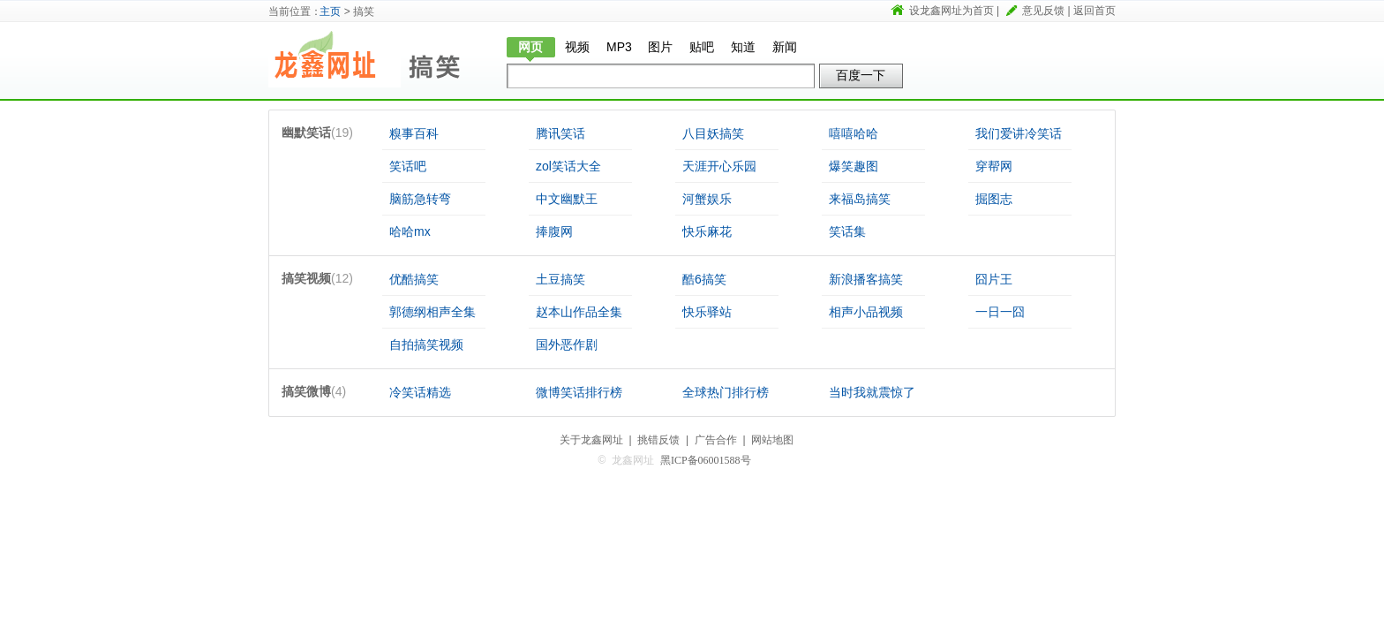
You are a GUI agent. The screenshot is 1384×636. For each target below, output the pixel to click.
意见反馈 (1043, 10)
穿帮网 (993, 166)
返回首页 (1094, 10)
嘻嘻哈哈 (853, 133)
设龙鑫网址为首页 (951, 10)
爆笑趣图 (853, 166)
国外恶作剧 (567, 344)
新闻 (784, 47)
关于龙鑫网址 (591, 440)
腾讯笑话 (560, 133)
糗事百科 (414, 133)
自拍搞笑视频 (426, 344)
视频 (577, 47)
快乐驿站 (707, 312)
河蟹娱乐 (707, 199)
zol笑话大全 (568, 166)
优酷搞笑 (414, 279)
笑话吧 (407, 166)
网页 (530, 47)
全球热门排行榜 (725, 392)
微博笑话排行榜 (579, 392)
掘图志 (993, 199)
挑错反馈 (658, 440)
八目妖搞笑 (713, 133)
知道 (743, 47)
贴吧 (701, 47)
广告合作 (716, 440)
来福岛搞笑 (860, 199)
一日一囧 (1000, 312)
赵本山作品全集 (579, 312)
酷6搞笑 (704, 279)
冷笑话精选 (420, 392)
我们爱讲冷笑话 (1018, 133)
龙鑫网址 (334, 59)
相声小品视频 (866, 312)
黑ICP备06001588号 (705, 460)
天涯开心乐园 (719, 166)
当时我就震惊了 (872, 392)
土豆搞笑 (560, 279)
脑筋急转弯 (420, 199)
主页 (330, 11)
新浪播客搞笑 (866, 279)
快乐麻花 (707, 231)
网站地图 (772, 440)
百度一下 (860, 75)
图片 (660, 47)
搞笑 (445, 59)
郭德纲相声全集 (432, 312)
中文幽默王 (567, 199)
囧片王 (993, 279)
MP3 (619, 47)
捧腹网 (554, 231)
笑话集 (847, 231)
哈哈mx (410, 231)
